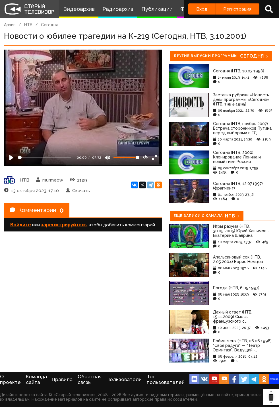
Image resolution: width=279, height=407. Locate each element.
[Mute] (107, 157)
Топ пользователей (166, 379)
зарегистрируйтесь (64, 224)
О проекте (10, 379)
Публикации (157, 9)
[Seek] (44, 157)
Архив (10, 25)
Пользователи (124, 379)
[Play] (11, 157)
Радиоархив (117, 9)
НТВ (28, 25)
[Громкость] (126, 157)
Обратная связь (90, 379)
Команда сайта (36, 379)
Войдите (20, 224)
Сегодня (49, 25)
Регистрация (237, 9)
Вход (201, 9)
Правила (62, 379)
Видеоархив (79, 9)
